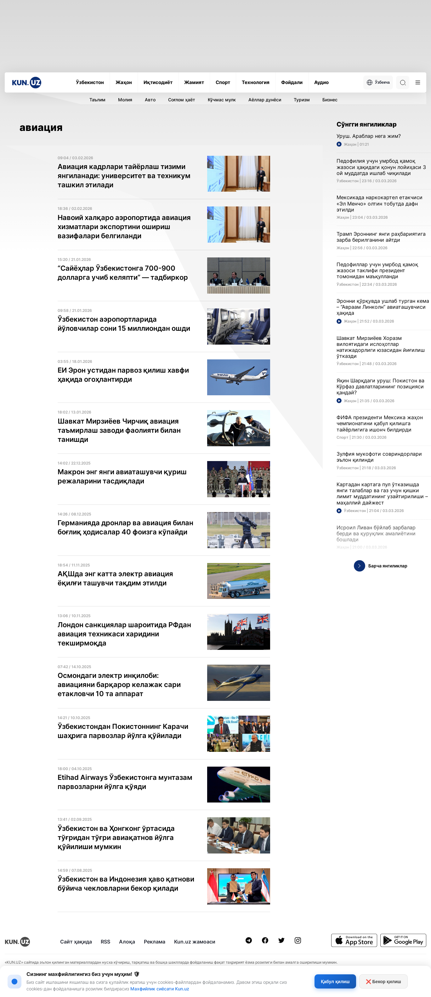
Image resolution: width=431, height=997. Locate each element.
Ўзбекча (378, 82)
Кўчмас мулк (222, 99)
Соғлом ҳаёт (181, 99)
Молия (125, 99)
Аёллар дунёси (264, 99)
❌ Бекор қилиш (383, 981)
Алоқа (127, 941)
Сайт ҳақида (76, 941)
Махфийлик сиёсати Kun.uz (159, 988)
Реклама (154, 941)
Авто (150, 99)
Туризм (302, 99)
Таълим (97, 99)
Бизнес (329, 99)
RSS (105, 941)
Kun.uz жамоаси (194, 941)
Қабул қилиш (335, 981)
